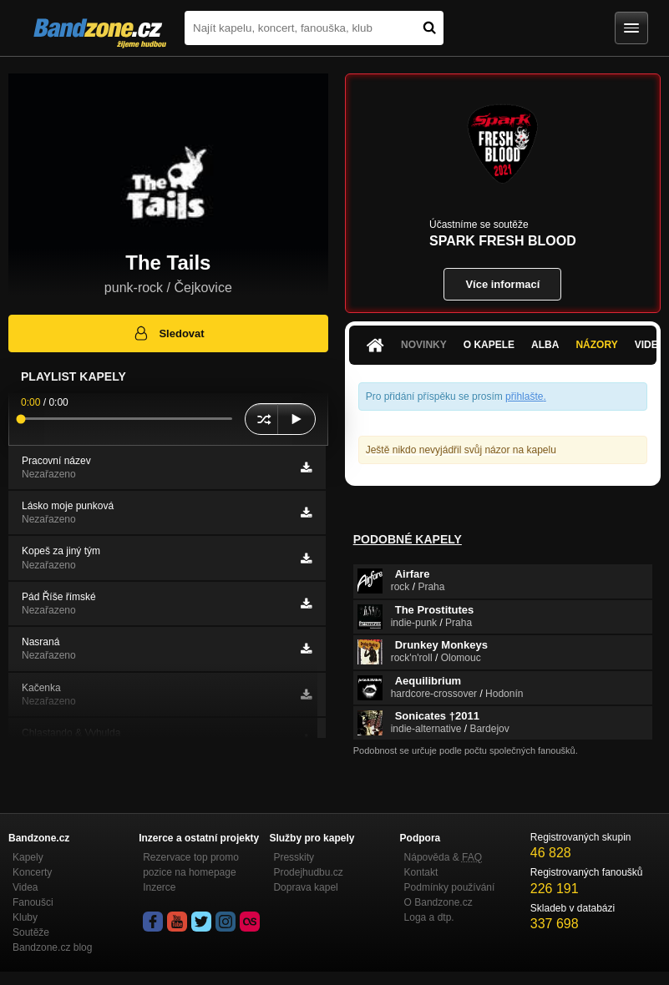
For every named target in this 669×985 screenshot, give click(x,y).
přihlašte (524, 396)
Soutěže (31, 932)
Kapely (28, 857)
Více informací (502, 284)
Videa (25, 887)
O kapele (489, 345)
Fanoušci (33, 902)
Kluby (25, 917)
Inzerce (159, 887)
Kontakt (421, 872)
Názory (596, 345)
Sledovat (168, 333)
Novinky (424, 345)
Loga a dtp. (429, 917)
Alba (545, 345)
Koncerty (32, 872)
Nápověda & (443, 857)
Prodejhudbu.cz (307, 872)
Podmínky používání (449, 887)
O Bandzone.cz (438, 902)
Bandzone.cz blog (52, 947)
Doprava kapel (305, 887)
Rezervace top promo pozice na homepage (191, 864)
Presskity (293, 857)
